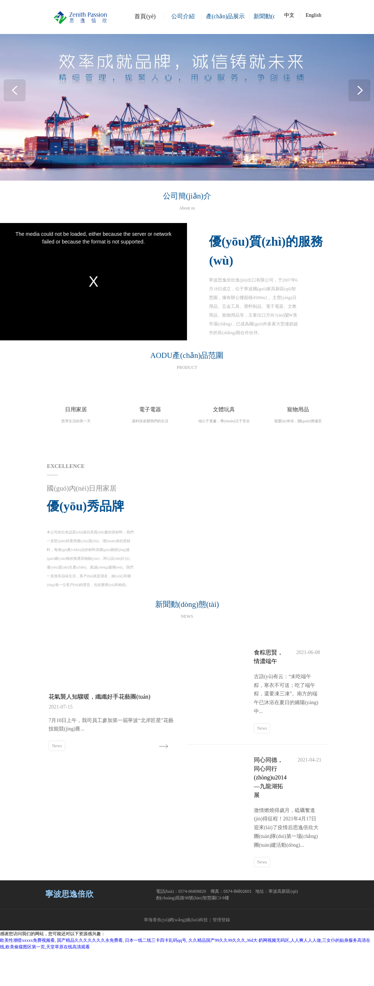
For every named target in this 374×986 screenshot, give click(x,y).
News (57, 779)
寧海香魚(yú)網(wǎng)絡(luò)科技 (176, 955)
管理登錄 (221, 955)
